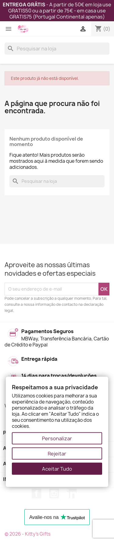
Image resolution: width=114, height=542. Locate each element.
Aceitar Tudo (57, 468)
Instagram (54, 493)
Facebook (36, 493)
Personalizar (57, 438)
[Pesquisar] (57, 49)
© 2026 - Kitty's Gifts (27, 534)
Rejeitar (57, 453)
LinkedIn (72, 493)
